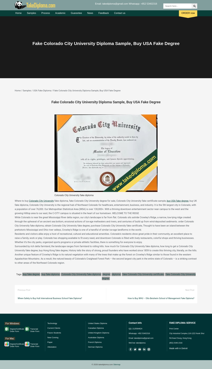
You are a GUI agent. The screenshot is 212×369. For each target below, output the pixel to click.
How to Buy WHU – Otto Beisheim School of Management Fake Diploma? (161, 298)
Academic (60, 14)
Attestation (51, 347)
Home (18, 14)
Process (45, 14)
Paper (50, 342)
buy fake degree (31, 274)
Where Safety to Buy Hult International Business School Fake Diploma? (50, 298)
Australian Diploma (96, 337)
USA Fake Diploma (42, 90)
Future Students (54, 333)
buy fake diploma (51, 274)
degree (106, 274)
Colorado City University (41, 200)
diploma (116, 274)
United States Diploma (97, 323)
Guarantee (76, 14)
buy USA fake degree (177, 200)
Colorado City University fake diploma (81, 274)
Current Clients (53, 328)
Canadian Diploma (96, 328)
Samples (31, 14)
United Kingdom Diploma (98, 333)
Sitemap (116, 364)
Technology (52, 323)
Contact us (119, 14)
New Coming (52, 337)
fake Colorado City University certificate (143, 274)
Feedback (103, 14)
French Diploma (95, 342)
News (90, 14)
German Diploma (95, 347)
